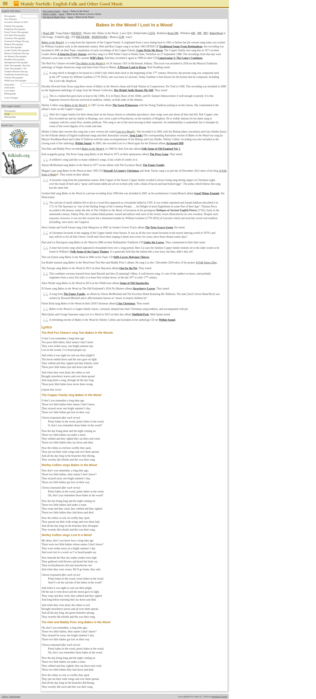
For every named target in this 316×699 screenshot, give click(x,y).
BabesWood (216, 33)
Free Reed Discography (15, 35)
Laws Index (9, 90)
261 (67, 37)
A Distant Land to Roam (131, 67)
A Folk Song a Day (206, 262)
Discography (10, 16)
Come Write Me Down (149, 50)
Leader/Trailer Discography (16, 50)
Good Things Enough (206, 193)
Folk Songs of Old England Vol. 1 (160, 148)
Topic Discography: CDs (15, 68)
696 (193, 33)
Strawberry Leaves (144, 288)
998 (199, 33)
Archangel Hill (174, 143)
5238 (121, 37)
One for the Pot (128, 268)
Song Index (9, 84)
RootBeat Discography (14, 59)
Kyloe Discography (13, 47)
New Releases (10, 19)
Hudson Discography (13, 44)
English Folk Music (11, 11)
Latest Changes (11, 97)
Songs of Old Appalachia (134, 283)
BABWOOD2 (99, 37)
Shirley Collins (49, 14)
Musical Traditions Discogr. (16, 53)
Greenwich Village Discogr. (16, 41)
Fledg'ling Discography (14, 29)
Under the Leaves (153, 242)
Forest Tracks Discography (16, 32)
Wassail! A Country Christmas (121, 170)
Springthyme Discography (16, 62)
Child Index (9, 87)
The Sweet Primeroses (125, 105)
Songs (65, 11)
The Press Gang (159, 154)
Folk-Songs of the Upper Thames (89, 251)
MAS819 (76, 33)
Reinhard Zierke (219, 696)
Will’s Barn (96, 58)
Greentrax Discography (14, 38)
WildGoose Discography (15, 80)
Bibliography (10, 93)
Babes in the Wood (52, 42)
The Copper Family (51, 11)
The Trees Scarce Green (159, 227)
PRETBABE (83, 37)
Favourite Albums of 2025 (16, 22)
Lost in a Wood (124, 131)
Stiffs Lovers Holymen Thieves (131, 257)
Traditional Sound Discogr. (16, 74)
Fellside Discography (13, 26)
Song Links (136, 135)
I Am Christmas (125, 303)
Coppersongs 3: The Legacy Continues (180, 58)
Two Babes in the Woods (89, 63)
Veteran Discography (13, 77)
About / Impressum (11, 696)
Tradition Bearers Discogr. (16, 71)
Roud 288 (48, 33)
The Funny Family (154, 165)
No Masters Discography (15, 56)
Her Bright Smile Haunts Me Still (133, 90)
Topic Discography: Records (17, 65)
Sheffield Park (140, 314)
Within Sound (83, 143)
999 (205, 33)
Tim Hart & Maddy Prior (54, 17)
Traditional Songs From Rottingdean (180, 46)
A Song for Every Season (71, 54)
